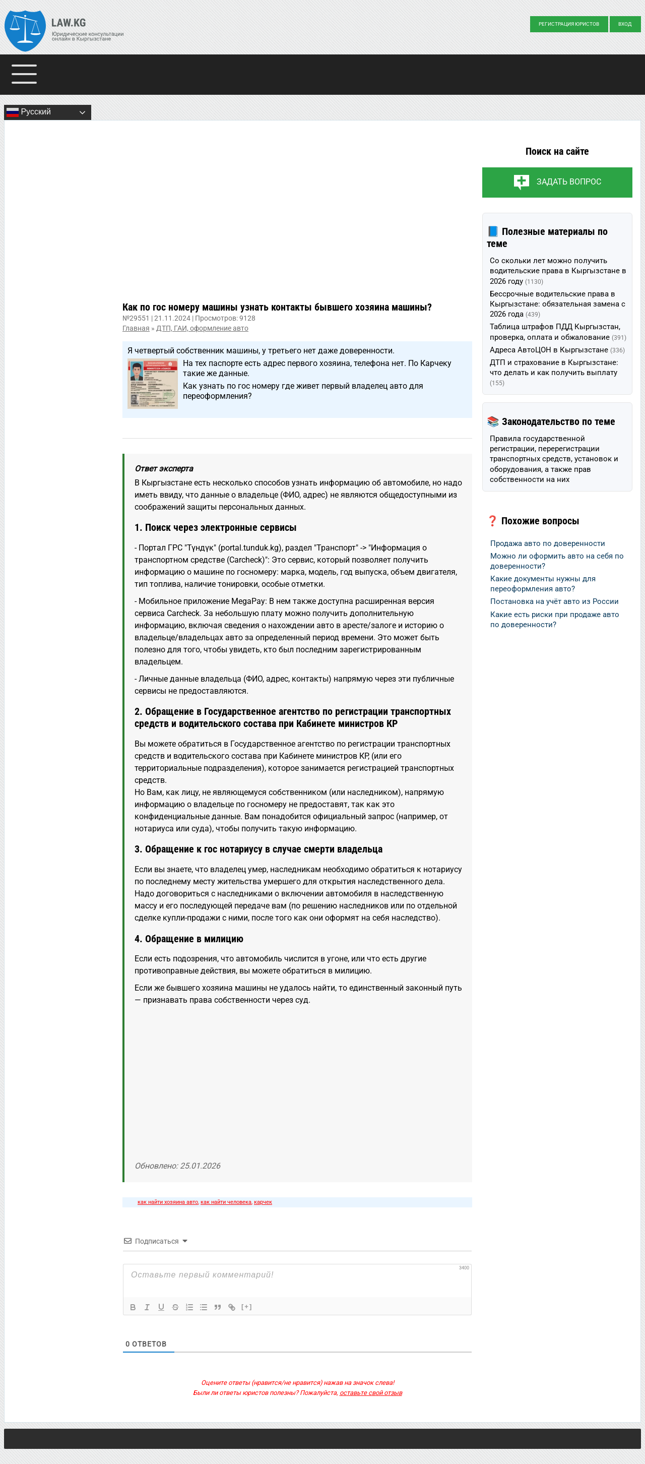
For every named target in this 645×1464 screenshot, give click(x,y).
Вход (625, 24)
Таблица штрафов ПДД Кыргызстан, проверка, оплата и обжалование (558, 331)
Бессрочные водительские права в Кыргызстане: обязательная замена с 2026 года (557, 304)
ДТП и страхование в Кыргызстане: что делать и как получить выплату (554, 372)
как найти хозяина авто (168, 1202)
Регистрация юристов (569, 24)
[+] (246, 1306)
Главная (136, 328)
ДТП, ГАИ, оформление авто (202, 328)
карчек (263, 1202)
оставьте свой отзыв (371, 1392)
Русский (29, 112)
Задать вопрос (569, 182)
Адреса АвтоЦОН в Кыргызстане (557, 349)
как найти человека (226, 1202)
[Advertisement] (297, 218)
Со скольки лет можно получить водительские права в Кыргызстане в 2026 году (558, 271)
